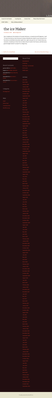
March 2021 (25, 208)
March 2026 (25, 82)
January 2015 (25, 351)
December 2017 (26, 289)
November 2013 (26, 381)
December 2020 (26, 215)
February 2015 (26, 349)
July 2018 (25, 280)
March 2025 (25, 109)
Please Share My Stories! (39, 18)
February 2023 (26, 167)
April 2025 (25, 107)
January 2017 (25, 305)
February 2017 (26, 303)
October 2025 (26, 93)
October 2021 (26, 192)
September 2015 (26, 335)
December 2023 (26, 144)
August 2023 (25, 153)
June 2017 (25, 294)
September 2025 (26, 96)
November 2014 (26, 356)
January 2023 (25, 169)
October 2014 (26, 358)
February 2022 (26, 185)
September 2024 (26, 123)
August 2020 (25, 225)
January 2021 (25, 213)
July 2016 (25, 314)
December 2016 (26, 308)
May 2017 (25, 296)
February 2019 (26, 264)
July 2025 (25, 100)
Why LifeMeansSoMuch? (17, 22)
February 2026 (26, 84)
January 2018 (25, 287)
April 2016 (25, 321)
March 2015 (25, 347)
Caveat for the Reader (6, 18)
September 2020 (26, 222)
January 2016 (25, 328)
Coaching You (18, 18)
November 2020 (26, 218)
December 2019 (26, 243)
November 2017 (26, 291)
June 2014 (25, 365)
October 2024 (26, 121)
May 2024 (25, 132)
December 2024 (26, 116)
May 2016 (25, 319)
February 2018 (26, 284)
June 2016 (25, 317)
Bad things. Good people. (28, 65)
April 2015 (25, 344)
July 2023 (25, 155)
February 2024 (26, 139)
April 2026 (25, 79)
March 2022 (25, 183)
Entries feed (5, 103)
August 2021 (25, 197)
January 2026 (25, 86)
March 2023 (25, 165)
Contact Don (27, 18)
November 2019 (26, 245)
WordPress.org (6, 108)
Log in (4, 101)
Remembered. (26, 61)
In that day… (25, 63)
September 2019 (26, 250)
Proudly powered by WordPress (26, 395)
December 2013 (26, 379)
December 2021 (26, 190)
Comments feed (6, 105)
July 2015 (25, 340)
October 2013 (26, 384)
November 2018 (26, 271)
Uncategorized (17, 32)
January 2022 (25, 188)
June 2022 (25, 176)
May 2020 (25, 232)
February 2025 (26, 112)
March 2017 (25, 301)
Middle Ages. (25, 70)
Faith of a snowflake (8, 52)
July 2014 (25, 363)
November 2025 (26, 91)
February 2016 (26, 326)
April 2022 (25, 181)
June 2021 (25, 202)
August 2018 (25, 278)
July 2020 (25, 227)
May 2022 (25, 179)
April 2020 (25, 234)
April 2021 (25, 206)
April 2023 (25, 162)
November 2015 (26, 333)
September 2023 (26, 151)
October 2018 (26, 273)
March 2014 (25, 372)
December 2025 (26, 89)
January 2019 (25, 266)
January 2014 (25, 377)
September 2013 (26, 386)
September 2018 (26, 275)
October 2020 (26, 220)
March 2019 (25, 261)
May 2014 (25, 367)
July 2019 (25, 255)
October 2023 (26, 149)
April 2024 (25, 135)
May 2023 (25, 160)
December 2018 (26, 268)
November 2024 (26, 119)
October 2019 (26, 248)
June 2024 (25, 130)
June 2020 (25, 229)
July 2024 (25, 128)
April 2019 (25, 259)
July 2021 (25, 199)
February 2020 (26, 238)
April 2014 (25, 370)
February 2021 (26, 211)
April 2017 (25, 298)
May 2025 (25, 105)
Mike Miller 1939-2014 (12, 70)
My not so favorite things (43, 52)
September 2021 (26, 195)
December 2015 (26, 331)
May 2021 (25, 204)
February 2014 (26, 374)
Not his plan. (25, 68)
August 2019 (25, 252)
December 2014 (26, 354)
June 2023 (25, 158)
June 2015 (25, 342)
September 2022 (26, 172)
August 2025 (25, 98)
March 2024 (25, 137)
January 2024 (25, 142)
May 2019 (25, 257)
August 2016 (25, 312)
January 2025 (25, 114)
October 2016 (26, 310)
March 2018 (25, 282)
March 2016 (25, 324)
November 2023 (26, 146)
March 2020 (25, 236)
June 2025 (25, 103)
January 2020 (25, 241)
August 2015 (25, 337)
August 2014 (25, 361)
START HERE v (4, 22)
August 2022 (25, 174)
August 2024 (25, 126)
